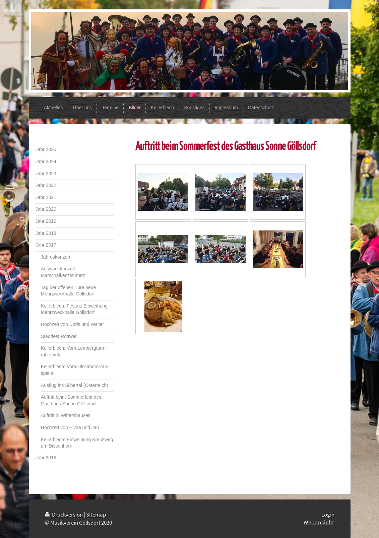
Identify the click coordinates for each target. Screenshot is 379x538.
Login (327, 514)
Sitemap (96, 514)
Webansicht (319, 522)
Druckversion (64, 514)
